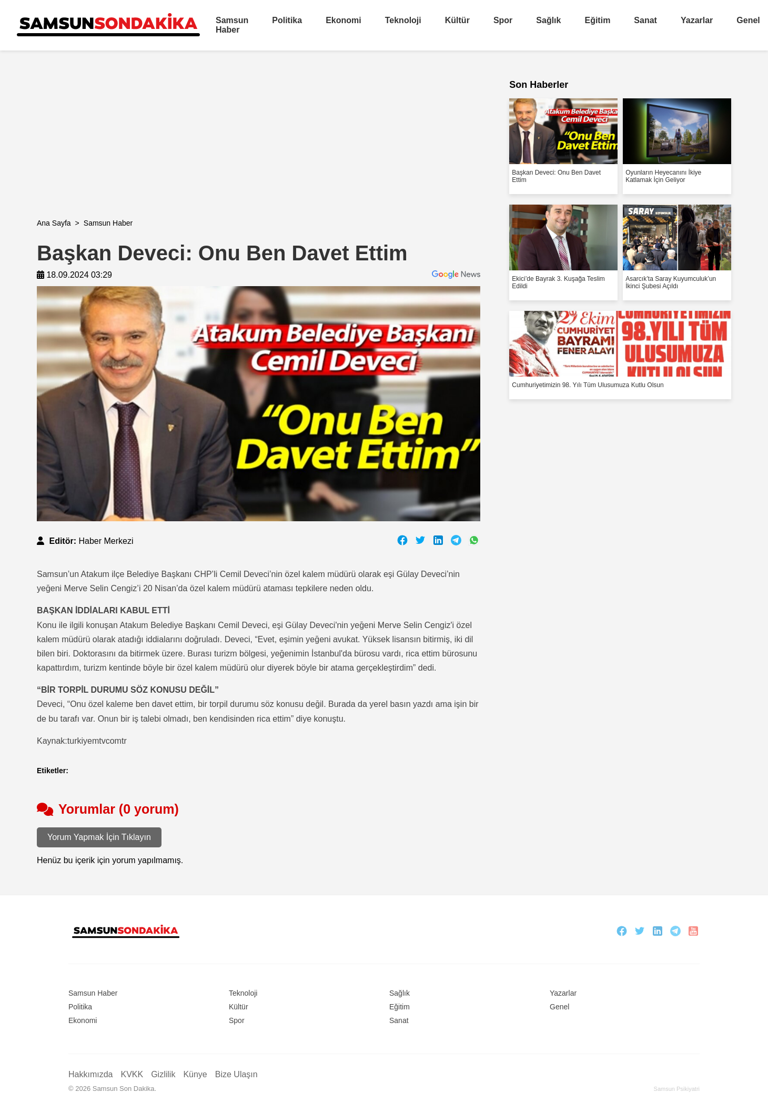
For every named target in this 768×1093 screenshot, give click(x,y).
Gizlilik (163, 1074)
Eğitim (597, 20)
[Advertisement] (235, 145)
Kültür (457, 20)
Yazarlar (697, 20)
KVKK (131, 1074)
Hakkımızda (90, 1074)
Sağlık (548, 20)
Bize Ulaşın (236, 1074)
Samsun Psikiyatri (677, 1089)
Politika (287, 20)
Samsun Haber (232, 25)
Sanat (645, 20)
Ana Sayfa (54, 223)
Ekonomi (343, 20)
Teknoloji (403, 20)
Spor (502, 20)
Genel (748, 20)
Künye (195, 1074)
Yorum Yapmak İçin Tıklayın (99, 837)
